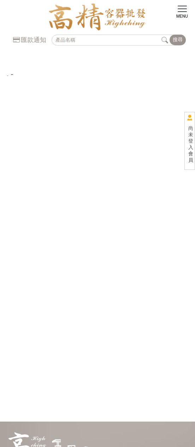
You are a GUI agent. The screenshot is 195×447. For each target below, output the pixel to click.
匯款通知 (29, 39)
